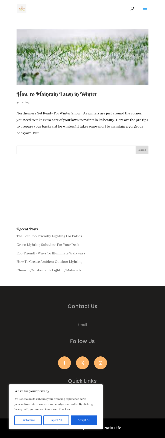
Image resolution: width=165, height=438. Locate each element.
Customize (28, 420)
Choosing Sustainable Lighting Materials (49, 270)
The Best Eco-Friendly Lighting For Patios (49, 236)
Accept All (84, 420)
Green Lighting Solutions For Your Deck (48, 245)
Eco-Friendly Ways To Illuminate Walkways (51, 253)
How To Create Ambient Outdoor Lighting (49, 262)
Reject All (56, 420)
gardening (23, 102)
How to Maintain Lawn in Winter (57, 94)
